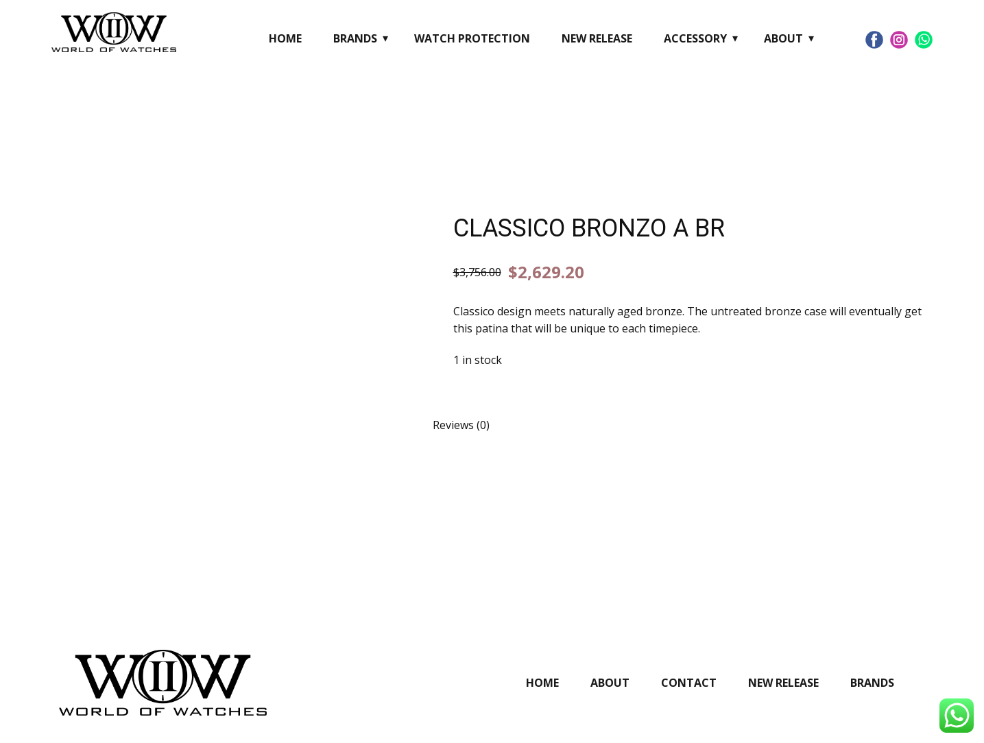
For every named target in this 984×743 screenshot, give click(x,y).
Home (285, 38)
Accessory (695, 38)
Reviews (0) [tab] (461, 425)
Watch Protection (472, 38)
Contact (689, 682)
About (783, 38)
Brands (355, 38)
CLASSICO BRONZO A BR (589, 228)
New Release (597, 38)
